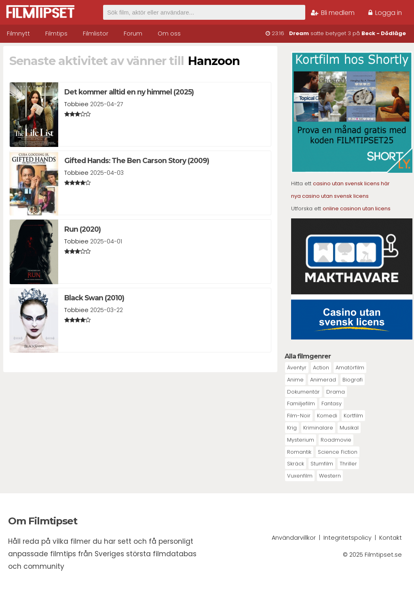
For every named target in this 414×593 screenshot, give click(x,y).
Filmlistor (95, 33)
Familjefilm (301, 403)
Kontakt (390, 538)
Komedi (327, 415)
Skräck (295, 463)
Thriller (348, 463)
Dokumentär (303, 392)
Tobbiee (76, 104)
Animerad (323, 379)
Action (321, 367)
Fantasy (331, 403)
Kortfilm (353, 415)
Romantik (299, 452)
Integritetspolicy (347, 538)
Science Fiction (337, 452)
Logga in (385, 12)
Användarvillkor (294, 538)
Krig (292, 428)
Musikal (349, 428)
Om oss (169, 33)
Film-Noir (298, 415)
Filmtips (56, 33)
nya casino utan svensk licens (330, 196)
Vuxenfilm (300, 476)
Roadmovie (336, 440)
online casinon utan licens (357, 208)
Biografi (352, 379)
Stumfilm (321, 463)
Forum (133, 33)
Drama (335, 392)
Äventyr (296, 367)
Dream (299, 33)
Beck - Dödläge (383, 33)
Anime (295, 379)
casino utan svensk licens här (351, 183)
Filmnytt (18, 33)
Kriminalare (318, 428)
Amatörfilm (350, 367)
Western (330, 476)
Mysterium (300, 440)
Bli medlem (333, 12)
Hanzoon (214, 61)
